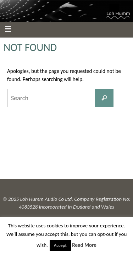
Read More (84, 245)
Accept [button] (60, 245)
